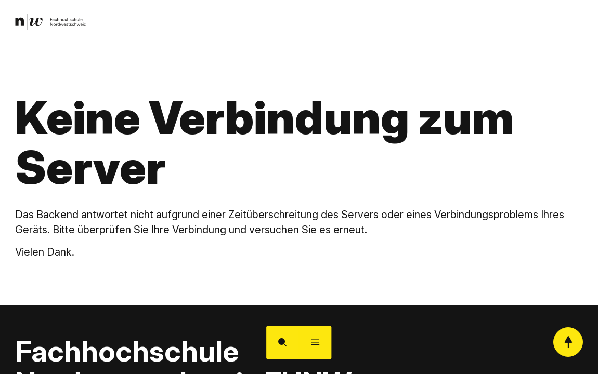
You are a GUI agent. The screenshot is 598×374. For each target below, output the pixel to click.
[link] (53, 24)
